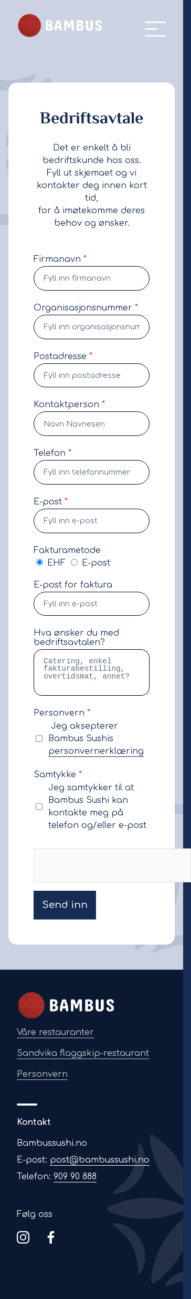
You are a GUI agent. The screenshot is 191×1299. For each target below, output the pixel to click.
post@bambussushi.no (100, 1160)
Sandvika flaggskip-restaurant (83, 1053)
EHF (52, 563)
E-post (90, 563)
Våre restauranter (55, 1032)
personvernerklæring (96, 751)
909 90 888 (75, 1176)
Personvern (42, 1074)
